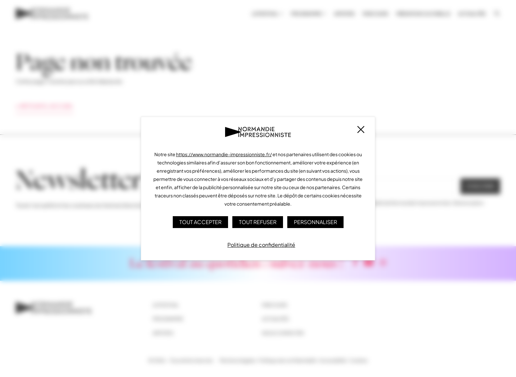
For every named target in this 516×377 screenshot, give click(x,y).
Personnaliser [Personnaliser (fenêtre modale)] (315, 221)
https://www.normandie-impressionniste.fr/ (224, 154)
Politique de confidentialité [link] (261, 244)
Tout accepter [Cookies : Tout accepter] (200, 221)
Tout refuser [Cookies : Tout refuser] (257, 221)
